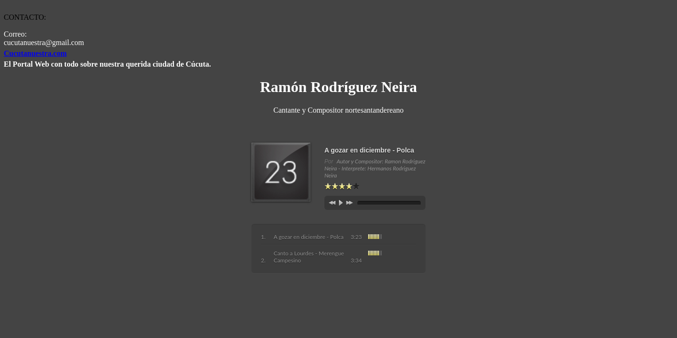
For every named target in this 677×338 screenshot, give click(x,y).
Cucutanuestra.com (35, 53)
